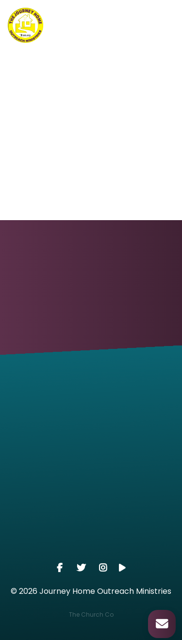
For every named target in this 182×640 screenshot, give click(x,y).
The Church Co (91, 614)
